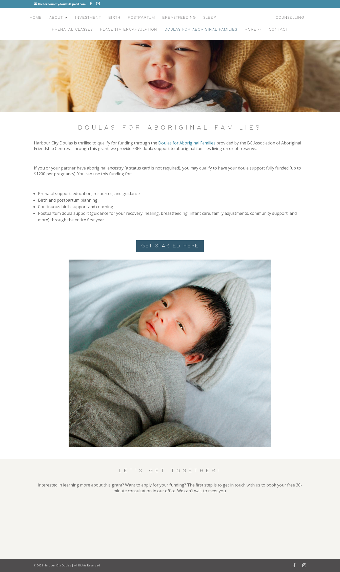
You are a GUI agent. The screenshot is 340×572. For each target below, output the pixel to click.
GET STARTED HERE (170, 246)
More (250, 29)
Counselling (290, 17)
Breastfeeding (179, 17)
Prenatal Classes (72, 29)
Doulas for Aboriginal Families (201, 29)
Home (36, 17)
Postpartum (141, 17)
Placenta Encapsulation (128, 29)
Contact (278, 29)
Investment (88, 17)
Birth (114, 17)
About (56, 17)
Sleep (209, 17)
